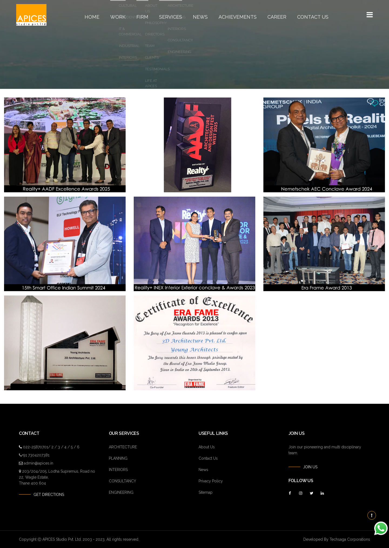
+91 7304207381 (35, 455)
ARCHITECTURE (123, 447)
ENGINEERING (121, 492)
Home (110, 15)
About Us (207, 447)
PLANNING (118, 458)
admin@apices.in (38, 463)
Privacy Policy (211, 481)
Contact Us (296, 15)
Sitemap (206, 492)
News (203, 15)
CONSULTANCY (122, 481)
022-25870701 (35, 447)
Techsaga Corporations (350, 539)
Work (133, 15)
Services (178, 15)
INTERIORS (118, 470)
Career (266, 15)
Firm (154, 15)
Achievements (233, 15)
